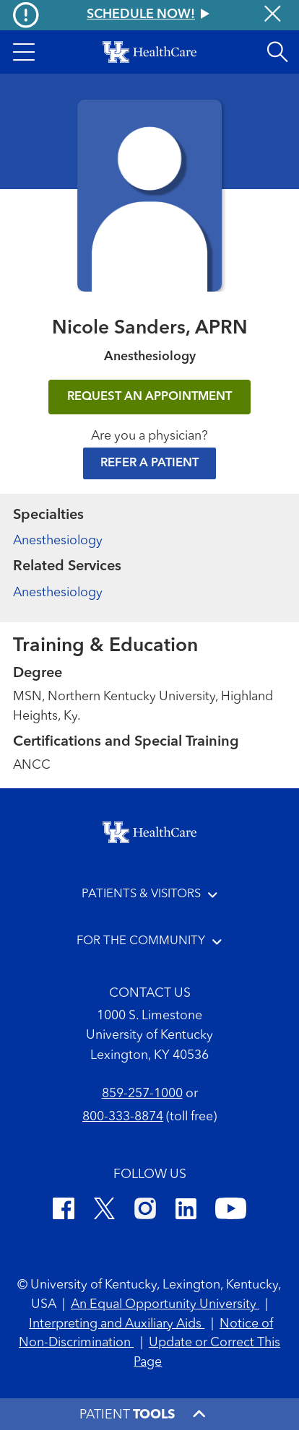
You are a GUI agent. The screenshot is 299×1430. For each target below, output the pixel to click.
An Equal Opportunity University (165, 1305)
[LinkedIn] (186, 1211)
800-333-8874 (122, 1117)
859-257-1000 (142, 1094)
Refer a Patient (149, 463)
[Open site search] (277, 52)
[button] (24, 52)
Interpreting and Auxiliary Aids (116, 1324)
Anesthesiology (58, 541)
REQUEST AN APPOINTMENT (149, 397)
